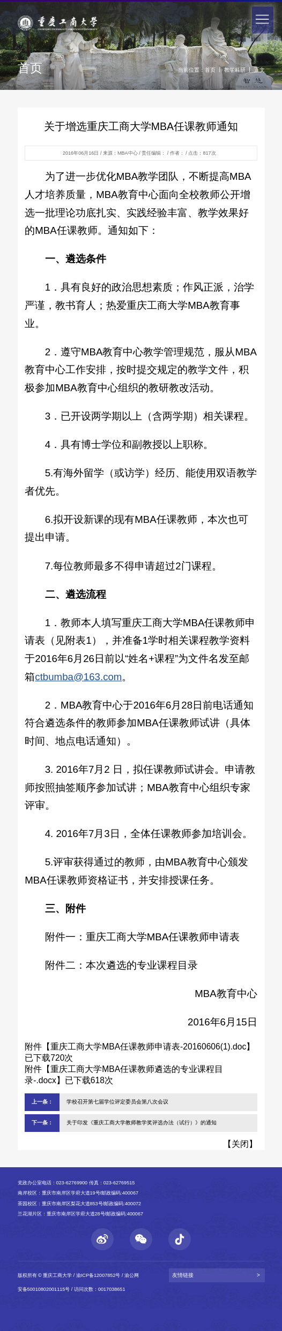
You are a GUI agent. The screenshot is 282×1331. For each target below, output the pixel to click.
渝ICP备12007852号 (98, 1275)
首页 (210, 70)
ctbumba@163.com (78, 676)
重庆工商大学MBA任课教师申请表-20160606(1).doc (148, 1046)
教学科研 (235, 70)
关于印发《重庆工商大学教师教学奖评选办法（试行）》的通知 (141, 1122)
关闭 (240, 1144)
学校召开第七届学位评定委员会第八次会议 (117, 1102)
